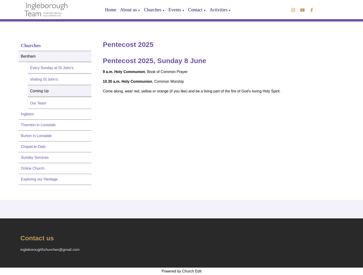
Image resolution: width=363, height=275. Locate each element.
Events (175, 9)
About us (128, 9)
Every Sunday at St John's (51, 68)
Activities (219, 9)
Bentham (28, 56)
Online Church (32, 168)
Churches (153, 9)
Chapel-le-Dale (33, 147)
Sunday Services (35, 157)
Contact (195, 9)
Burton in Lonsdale (36, 136)
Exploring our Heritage (39, 179)
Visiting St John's (44, 79)
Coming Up (39, 91)
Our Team (38, 103)
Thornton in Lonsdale (38, 125)
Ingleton (27, 114)
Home (110, 9)
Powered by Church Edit (182, 271)
